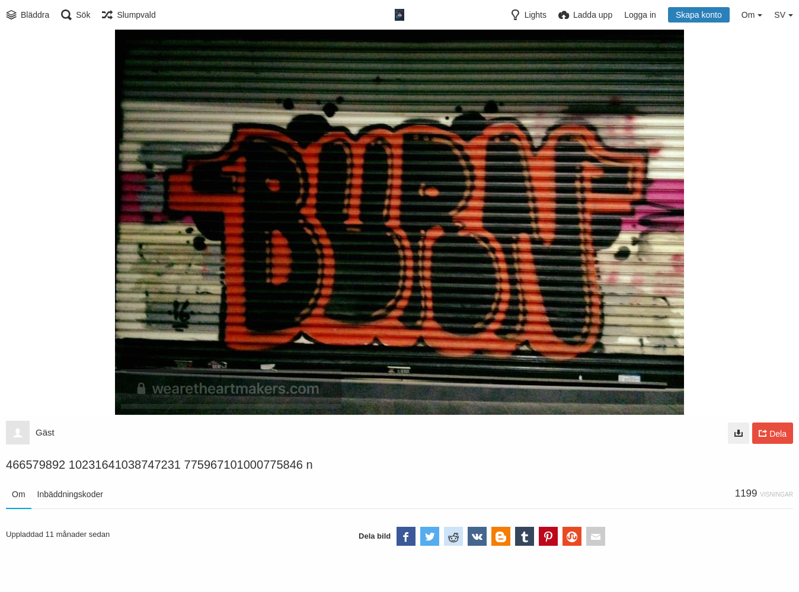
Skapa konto (699, 15)
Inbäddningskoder (70, 494)
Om (18, 494)
